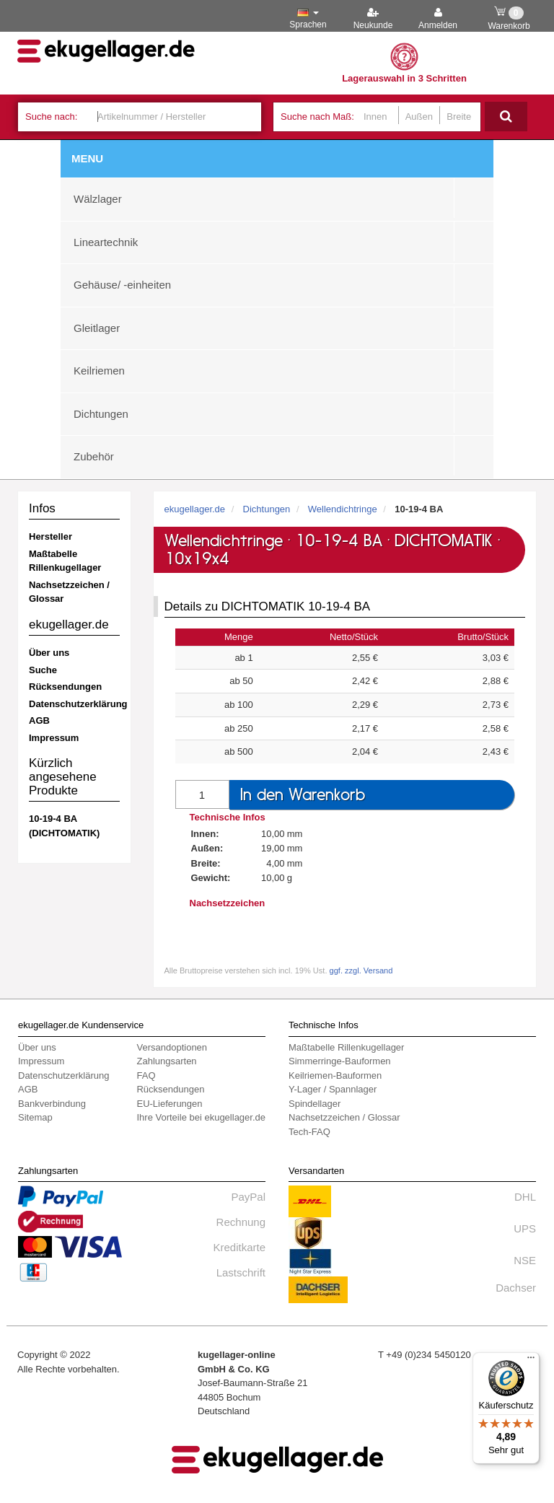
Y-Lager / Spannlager (333, 1089)
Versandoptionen (171, 1047)
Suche (43, 670)
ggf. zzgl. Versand (361, 970)
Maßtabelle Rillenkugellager (65, 561)
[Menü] (531, 1361)
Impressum (54, 737)
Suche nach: (51, 116)
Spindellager (314, 1103)
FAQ (145, 1075)
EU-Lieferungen (169, 1103)
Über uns (49, 652)
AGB (39, 720)
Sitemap (35, 1117)
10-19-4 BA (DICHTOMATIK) (64, 825)
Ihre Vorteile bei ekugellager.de (200, 1117)
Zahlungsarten (166, 1061)
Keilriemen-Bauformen (335, 1075)
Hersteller (50, 536)
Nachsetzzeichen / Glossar (69, 592)
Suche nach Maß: (317, 116)
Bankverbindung (52, 1103)
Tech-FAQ (309, 1131)
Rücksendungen (65, 686)
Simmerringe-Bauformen (340, 1061)
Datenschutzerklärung (74, 703)
